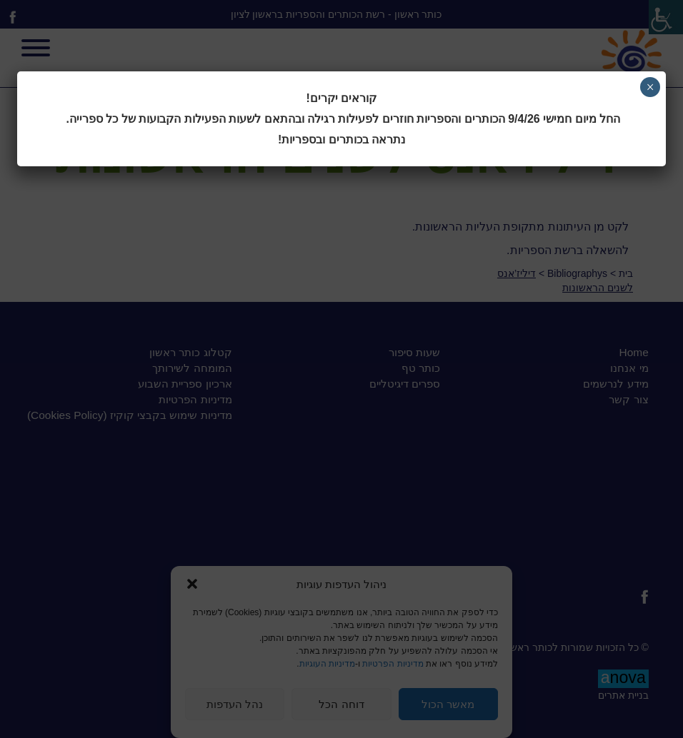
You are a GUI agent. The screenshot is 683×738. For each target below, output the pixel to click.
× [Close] (650, 87)
